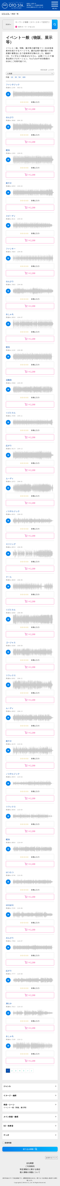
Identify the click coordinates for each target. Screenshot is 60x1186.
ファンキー (11, 248)
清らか (9, 1003)
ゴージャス (11, 642)
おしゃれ (10, 314)
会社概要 (30, 1163)
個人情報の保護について (30, 1172)
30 (16, 77)
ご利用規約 (30, 1166)
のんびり (10, 117)
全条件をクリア (51, 1157)
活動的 (9, 379)
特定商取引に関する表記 (30, 1169)
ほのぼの (10, 905)
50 (20, 77)
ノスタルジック (13, 511)
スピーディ (11, 215)
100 (23, 77)
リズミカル (11, 412)
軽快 (8, 150)
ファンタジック (13, 84)
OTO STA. (6, 14)
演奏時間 (7, 1143)
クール (9, 576)
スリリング (11, 544)
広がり (9, 445)
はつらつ (10, 872)
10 (12, 77)
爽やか (9, 183)
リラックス (11, 675)
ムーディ (10, 478)
